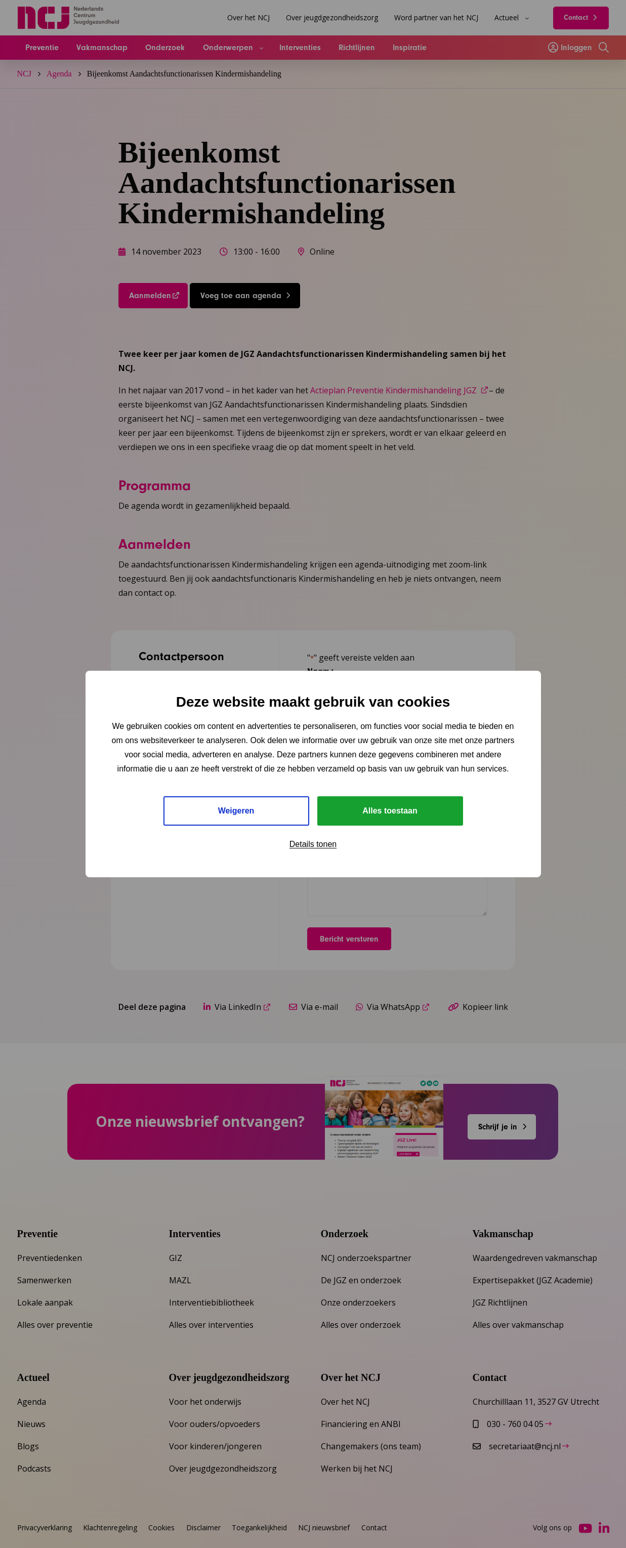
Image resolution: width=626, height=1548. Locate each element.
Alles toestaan (389, 810)
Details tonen (313, 844)
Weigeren (236, 810)
